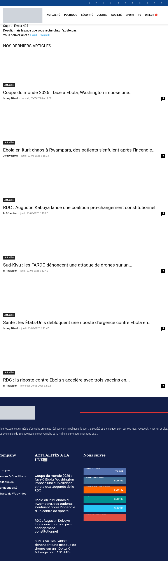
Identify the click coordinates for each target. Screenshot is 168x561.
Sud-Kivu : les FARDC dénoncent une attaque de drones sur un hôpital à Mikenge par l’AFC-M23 (54, 536)
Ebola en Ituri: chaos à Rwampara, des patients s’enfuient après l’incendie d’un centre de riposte (53, 500)
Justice (102, 15)
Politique (70, 15)
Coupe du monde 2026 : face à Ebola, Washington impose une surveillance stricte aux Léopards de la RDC (55, 481)
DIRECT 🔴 (151, 15)
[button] (90, 3)
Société (116, 15)
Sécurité (87, 15)
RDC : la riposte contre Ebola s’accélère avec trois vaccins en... (66, 380)
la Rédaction (10, 213)
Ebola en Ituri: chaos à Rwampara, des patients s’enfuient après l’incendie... (79, 150)
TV (139, 15)
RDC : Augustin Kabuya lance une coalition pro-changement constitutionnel (79, 207)
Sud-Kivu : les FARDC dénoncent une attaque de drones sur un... (67, 265)
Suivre (118, 480)
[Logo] (22, 15)
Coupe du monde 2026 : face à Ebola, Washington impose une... (68, 92)
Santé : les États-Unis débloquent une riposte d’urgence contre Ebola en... (77, 322)
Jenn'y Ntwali (10, 98)
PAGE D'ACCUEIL (41, 35)
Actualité (53, 15)
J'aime (119, 471)
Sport (130, 15)
